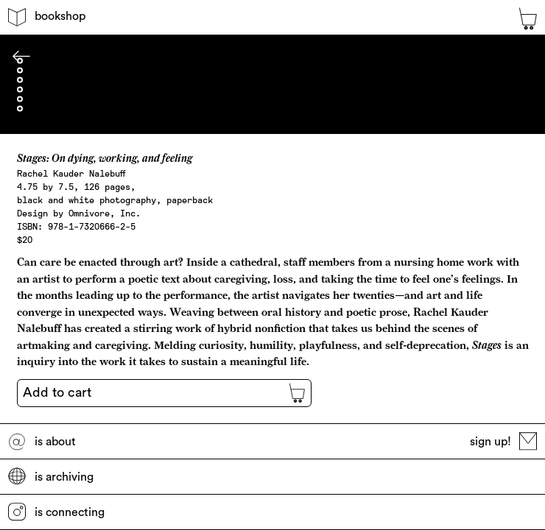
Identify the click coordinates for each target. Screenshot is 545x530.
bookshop (46, 17)
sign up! (503, 441)
